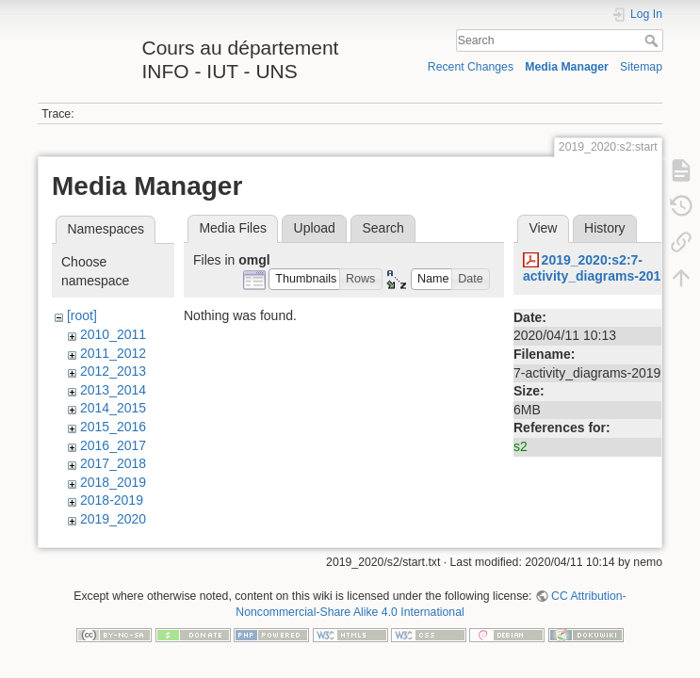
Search (653, 40)
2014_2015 (113, 407)
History (605, 227)
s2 (520, 446)
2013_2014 (113, 389)
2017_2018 (113, 463)
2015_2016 (113, 426)
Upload (314, 227)
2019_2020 (113, 518)
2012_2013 (113, 371)
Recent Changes (470, 66)
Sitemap (641, 66)
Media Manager (567, 66)
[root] (82, 315)
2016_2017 (113, 445)
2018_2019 (113, 482)
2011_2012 (113, 353)
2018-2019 (111, 500)
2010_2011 (113, 334)
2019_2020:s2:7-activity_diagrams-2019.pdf (607, 267)
